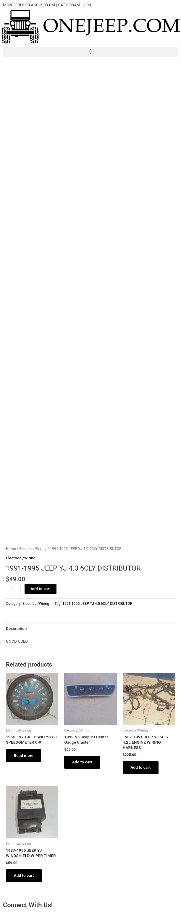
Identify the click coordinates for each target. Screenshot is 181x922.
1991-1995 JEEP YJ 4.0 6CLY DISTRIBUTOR (97, 604)
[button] (90, 52)
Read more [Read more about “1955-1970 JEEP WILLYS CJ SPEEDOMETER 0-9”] (24, 755)
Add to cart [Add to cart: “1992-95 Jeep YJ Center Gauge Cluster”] (82, 762)
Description (16, 628)
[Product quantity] (13, 589)
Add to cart (40, 588)
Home (11, 548)
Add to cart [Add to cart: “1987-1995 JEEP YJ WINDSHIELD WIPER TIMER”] (24, 876)
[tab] (16, 628)
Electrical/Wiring (32, 548)
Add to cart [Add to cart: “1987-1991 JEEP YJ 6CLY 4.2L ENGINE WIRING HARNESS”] (141, 767)
